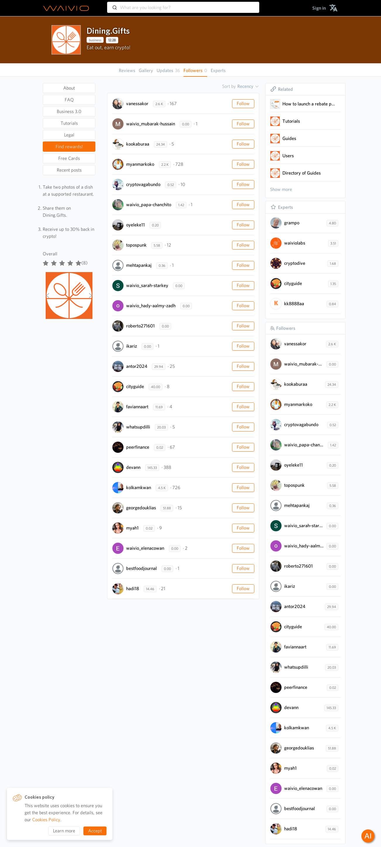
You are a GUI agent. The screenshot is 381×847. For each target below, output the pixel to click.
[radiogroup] (62, 261)
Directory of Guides (301, 173)
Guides (289, 138)
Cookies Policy (46, 820)
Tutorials (291, 121)
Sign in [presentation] (319, 8)
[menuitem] (319, 8)
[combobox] (183, 4)
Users (288, 156)
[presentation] (66, 39)
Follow (243, 103)
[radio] (46, 261)
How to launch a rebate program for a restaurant (309, 104)
